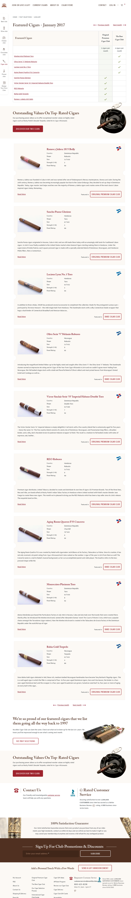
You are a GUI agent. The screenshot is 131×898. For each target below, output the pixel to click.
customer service (53, 795)
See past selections (25, 741)
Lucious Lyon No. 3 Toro (22, 67)
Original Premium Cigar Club (106, 194)
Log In (112, 5)
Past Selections (25, 17)
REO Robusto (19, 88)
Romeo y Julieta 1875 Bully (23, 99)
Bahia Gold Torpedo (21, 94)
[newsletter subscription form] (51, 853)
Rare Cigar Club (112, 317)
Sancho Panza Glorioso (22, 78)
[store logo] (4, 4)
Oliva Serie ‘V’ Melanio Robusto (25, 62)
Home (15, 17)
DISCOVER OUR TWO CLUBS (28, 129)
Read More (22, 194)
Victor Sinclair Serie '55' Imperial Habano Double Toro (33, 83)
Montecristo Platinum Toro (24, 56)
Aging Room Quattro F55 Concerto (26, 72)
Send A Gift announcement (95, 868)
